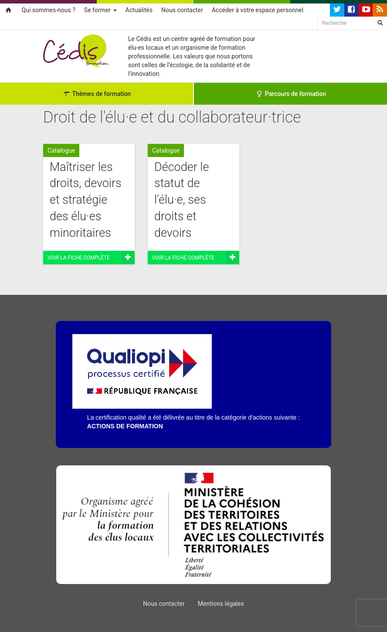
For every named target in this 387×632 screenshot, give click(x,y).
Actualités (139, 10)
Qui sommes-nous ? (48, 10)
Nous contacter (182, 10)
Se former (100, 10)
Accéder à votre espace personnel (257, 10)
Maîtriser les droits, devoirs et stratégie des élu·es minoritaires (86, 200)
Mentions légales (221, 603)
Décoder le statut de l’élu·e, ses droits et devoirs (181, 200)
